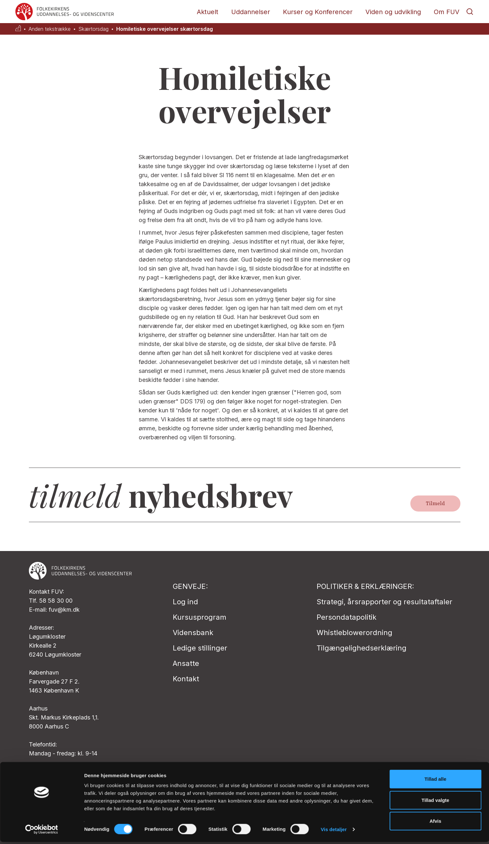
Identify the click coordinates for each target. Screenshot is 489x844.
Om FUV (446, 12)
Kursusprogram (199, 617)
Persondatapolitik (346, 617)
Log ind (185, 602)
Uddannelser (250, 12)
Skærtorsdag (93, 29)
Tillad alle (435, 781)
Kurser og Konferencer (318, 12)
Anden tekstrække (50, 29)
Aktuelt (207, 12)
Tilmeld (435, 503)
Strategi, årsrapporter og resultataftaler (384, 602)
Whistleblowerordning (354, 632)
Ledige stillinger (200, 648)
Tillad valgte (435, 802)
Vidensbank (193, 632)
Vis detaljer (334, 831)
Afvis (435, 823)
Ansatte (186, 663)
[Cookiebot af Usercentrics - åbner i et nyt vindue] (41, 831)
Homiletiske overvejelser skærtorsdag (164, 29)
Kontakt (186, 679)
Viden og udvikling (393, 12)
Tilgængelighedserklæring (361, 648)
